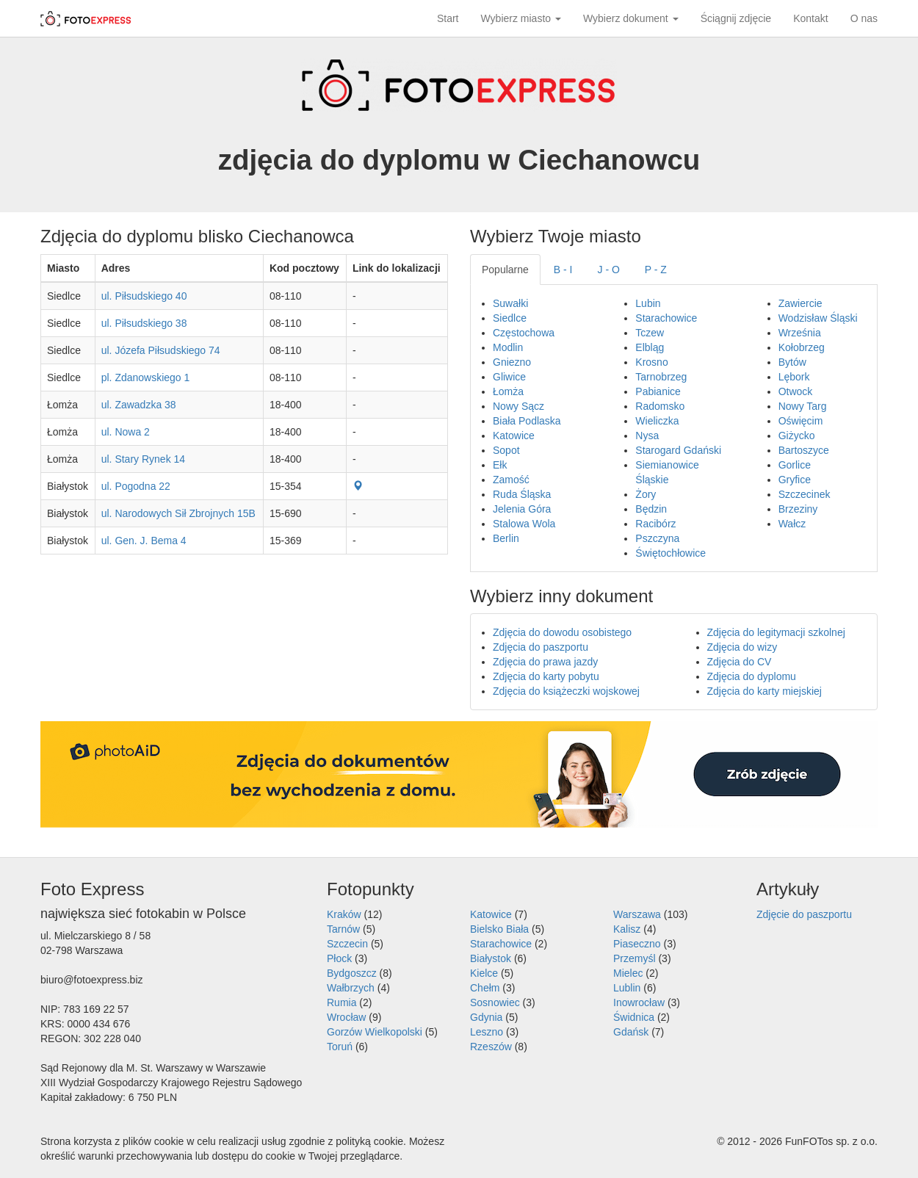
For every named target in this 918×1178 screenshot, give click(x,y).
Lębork (794, 377)
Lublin (626, 988)
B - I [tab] (563, 269)
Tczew (649, 333)
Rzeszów (491, 1046)
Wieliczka (657, 421)
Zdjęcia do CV (739, 662)
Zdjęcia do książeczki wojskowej (566, 691)
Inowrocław (639, 1002)
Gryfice (794, 479)
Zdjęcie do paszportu (804, 914)
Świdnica (633, 1017)
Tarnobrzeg (661, 377)
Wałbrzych (351, 988)
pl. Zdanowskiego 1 (145, 377)
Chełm (484, 988)
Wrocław (346, 1017)
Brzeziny (798, 509)
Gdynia (486, 1017)
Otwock (795, 391)
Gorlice (794, 465)
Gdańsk (630, 1032)
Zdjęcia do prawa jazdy (545, 662)
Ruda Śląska (522, 494)
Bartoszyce (803, 450)
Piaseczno (637, 944)
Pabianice (658, 391)
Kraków (344, 914)
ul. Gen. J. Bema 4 (144, 540)
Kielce (484, 973)
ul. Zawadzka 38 (138, 405)
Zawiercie (800, 303)
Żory (645, 494)
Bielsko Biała (499, 929)
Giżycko (796, 435)
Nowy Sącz (518, 406)
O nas (864, 18)
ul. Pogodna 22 (135, 486)
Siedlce (510, 318)
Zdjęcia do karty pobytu (546, 676)
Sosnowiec (495, 1002)
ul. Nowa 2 (125, 432)
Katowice (514, 435)
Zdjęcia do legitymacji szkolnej (776, 632)
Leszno (486, 1032)
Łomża (508, 391)
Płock (339, 958)
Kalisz (626, 929)
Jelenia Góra (522, 509)
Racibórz (655, 524)
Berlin (506, 538)
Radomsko (659, 406)
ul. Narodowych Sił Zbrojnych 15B (178, 513)
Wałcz (792, 524)
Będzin (651, 509)
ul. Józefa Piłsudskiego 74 (160, 350)
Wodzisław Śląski (818, 318)
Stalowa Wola (524, 524)
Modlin (508, 347)
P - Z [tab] (656, 269)
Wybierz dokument (631, 18)
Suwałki (510, 303)
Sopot (506, 450)
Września (799, 333)
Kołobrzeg (801, 347)
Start (448, 18)
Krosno (651, 362)
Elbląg (649, 347)
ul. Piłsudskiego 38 (144, 323)
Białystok (490, 958)
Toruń (340, 1046)
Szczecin (347, 944)
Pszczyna (657, 538)
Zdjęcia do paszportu (540, 647)
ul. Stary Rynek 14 (143, 459)
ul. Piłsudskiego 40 (144, 296)
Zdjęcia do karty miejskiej (764, 691)
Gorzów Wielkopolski (374, 1032)
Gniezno (512, 362)
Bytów (792, 362)
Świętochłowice (670, 553)
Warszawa (637, 914)
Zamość (511, 479)
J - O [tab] (609, 269)
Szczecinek (804, 494)
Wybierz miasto (521, 18)
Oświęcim (800, 421)
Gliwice (509, 377)
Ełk (500, 465)
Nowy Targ (802, 406)
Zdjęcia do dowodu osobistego (562, 632)
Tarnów (343, 929)
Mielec (628, 973)
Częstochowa (523, 333)
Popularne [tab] (505, 269)
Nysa (647, 435)
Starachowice (666, 318)
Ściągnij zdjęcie (736, 18)
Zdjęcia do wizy (742, 647)
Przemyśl (634, 958)
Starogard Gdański (678, 450)
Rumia (341, 1002)
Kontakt (810, 18)
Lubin (647, 303)
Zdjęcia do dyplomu (751, 676)
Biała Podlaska (527, 421)
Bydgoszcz (352, 973)
